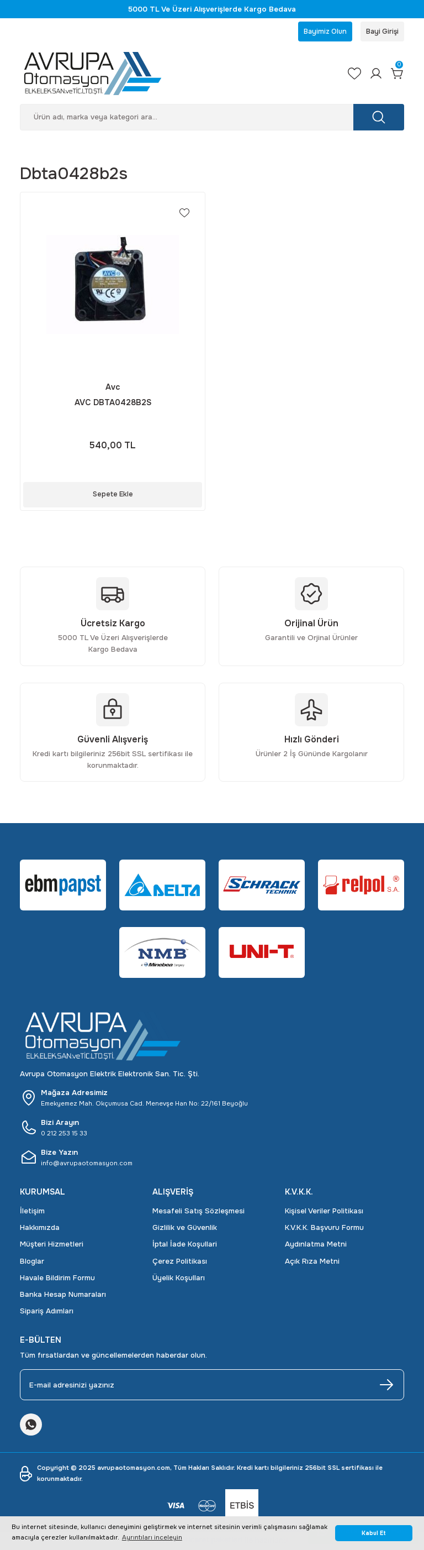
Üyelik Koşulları (178, 1280)
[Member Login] (372, 75)
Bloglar (32, 1263)
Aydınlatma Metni (316, 1246)
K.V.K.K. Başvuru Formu (324, 1229)
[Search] (212, 119)
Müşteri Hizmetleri (51, 1246)
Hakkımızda (40, 1229)
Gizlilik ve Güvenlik (184, 1229)
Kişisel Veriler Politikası (324, 1212)
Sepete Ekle (113, 496)
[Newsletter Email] (212, 1386)
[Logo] (174, 76)
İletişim (32, 1212)
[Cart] (396, 75)
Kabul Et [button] (374, 1533)
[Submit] (386, 1387)
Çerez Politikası (179, 1263)
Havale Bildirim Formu (57, 1280)
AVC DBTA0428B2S (113, 404)
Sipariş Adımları (46, 1313)
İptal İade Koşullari (184, 1246)
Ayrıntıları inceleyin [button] (152, 1537)
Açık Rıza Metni (312, 1263)
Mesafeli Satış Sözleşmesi (198, 1212)
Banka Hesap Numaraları (63, 1296)
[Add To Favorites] (184, 216)
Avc (112, 389)
